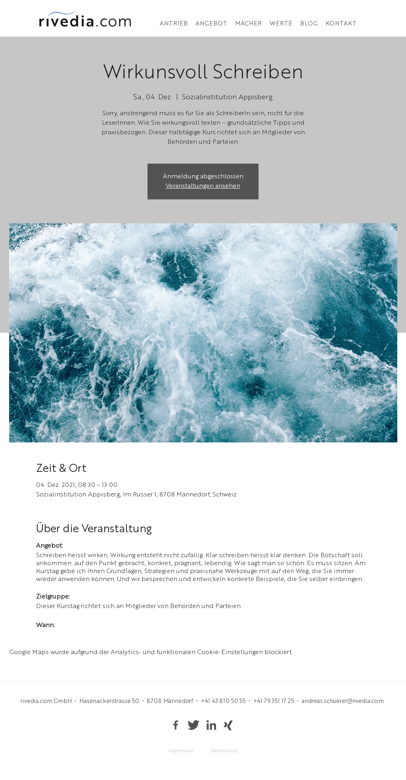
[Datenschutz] (224, 751)
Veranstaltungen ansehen (203, 186)
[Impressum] (181, 751)
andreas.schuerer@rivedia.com (342, 702)
